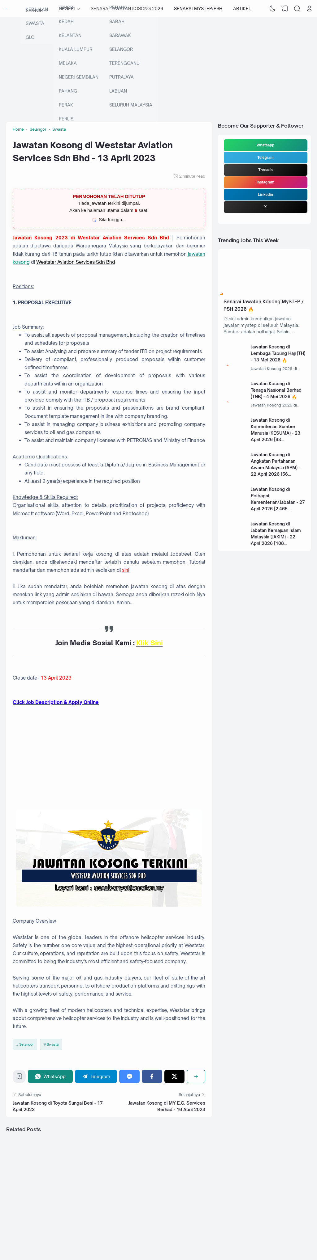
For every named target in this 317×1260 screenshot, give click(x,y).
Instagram (265, 182)
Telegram (265, 157)
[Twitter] (174, 1076)
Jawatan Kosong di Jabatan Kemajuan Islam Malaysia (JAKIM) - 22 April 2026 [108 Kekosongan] (276, 536)
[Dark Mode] (272, 8)
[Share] (196, 1076)
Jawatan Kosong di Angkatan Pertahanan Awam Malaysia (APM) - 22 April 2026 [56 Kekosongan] (275, 467)
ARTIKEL (242, 8)
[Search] (297, 8)
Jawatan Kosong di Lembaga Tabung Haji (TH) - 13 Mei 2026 (278, 353)
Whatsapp (265, 145)
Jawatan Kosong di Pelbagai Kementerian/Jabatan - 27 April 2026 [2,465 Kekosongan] (278, 502)
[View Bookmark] (284, 8)
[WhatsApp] (50, 1076)
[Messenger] (129, 1076)
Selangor (26, 1044)
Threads (265, 170)
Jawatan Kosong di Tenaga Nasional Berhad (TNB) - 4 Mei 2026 (276, 390)
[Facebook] (152, 1076)
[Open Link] (309, 8)
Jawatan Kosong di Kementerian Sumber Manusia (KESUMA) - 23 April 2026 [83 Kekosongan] (275, 433)
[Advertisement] (158, 66)
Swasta (53, 1044)
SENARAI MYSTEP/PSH (198, 8)
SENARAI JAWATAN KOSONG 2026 (127, 8)
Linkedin (265, 194)
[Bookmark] (19, 1078)
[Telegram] (96, 1076)
